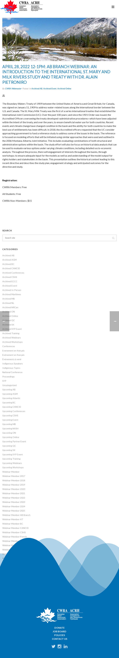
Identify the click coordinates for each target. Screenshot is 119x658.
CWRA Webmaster (13, 88)
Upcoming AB (8, 389)
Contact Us (59, 638)
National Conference (12, 372)
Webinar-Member (10, 471)
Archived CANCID (11, 268)
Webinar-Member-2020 (13, 489)
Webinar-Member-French (14, 536)
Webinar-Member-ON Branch (16, 549)
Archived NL (8, 303)
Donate (59, 627)
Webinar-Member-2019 (13, 484)
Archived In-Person (11, 290)
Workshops (7, 567)
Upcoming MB (9, 424)
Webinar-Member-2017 (13, 476)
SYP (4, 381)
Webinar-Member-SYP (13, 558)
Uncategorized (9, 385)
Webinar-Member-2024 (13, 506)
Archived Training (10, 333)
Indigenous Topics (11, 368)
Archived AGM (9, 259)
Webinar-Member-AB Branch (16, 515)
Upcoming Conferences (13, 411)
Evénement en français (13, 355)
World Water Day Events (14, 571)
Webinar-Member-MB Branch (16, 541)
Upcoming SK (8, 450)
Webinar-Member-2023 (13, 502)
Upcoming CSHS (10, 415)
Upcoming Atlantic (11, 398)
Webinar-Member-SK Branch (16, 554)
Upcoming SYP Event (12, 454)
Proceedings (8, 376)
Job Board (59, 631)
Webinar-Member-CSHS (14, 532)
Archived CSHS (9, 277)
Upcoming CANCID (11, 406)
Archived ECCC (9, 281)
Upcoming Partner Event (14, 441)
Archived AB (36, 88)
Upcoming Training (11, 458)
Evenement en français (13, 350)
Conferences (8, 346)
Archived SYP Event (12, 329)
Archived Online (64, 88)
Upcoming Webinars (12, 463)
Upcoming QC (9, 445)
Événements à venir (11, 359)
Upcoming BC (8, 402)
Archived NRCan (10, 307)
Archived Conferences (13, 272)
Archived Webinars (11, 337)
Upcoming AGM (10, 394)
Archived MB (8, 298)
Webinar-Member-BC (12, 523)
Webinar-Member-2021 (13, 493)
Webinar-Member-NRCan (14, 545)
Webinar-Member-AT (12, 519)
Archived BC (8, 264)
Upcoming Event (10, 419)
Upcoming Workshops (13, 467)
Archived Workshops (12, 342)
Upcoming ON (9, 432)
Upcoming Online (10, 437)
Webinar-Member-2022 (13, 497)
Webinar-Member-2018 (13, 480)
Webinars (7, 562)
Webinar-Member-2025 (13, 510)
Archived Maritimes (11, 294)
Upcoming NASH (10, 428)
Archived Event (49, 88)
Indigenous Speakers (12, 363)
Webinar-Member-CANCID (15, 528)
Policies (59, 635)
